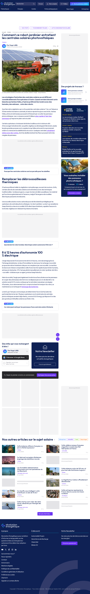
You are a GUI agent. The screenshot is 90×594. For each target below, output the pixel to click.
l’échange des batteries (29, 287)
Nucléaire (64, 495)
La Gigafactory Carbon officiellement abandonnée (74, 480)
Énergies (21, 9)
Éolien (19, 450)
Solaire (9, 32)
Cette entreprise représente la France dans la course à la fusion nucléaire (72, 491)
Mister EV (34, 545)
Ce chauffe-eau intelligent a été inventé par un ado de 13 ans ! (28, 492)
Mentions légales (7, 566)
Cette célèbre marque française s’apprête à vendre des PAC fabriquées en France (72, 446)
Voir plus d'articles (45, 514)
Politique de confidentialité (10, 569)
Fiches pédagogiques (52, 9)
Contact (4, 560)
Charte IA (4, 578)
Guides (35, 9)
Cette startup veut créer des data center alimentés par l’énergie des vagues (29, 503)
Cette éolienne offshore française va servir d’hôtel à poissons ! (30, 447)
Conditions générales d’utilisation (12, 572)
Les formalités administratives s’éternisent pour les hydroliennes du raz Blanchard (30, 469)
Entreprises (85, 9)
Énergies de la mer (23, 473)
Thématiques (6, 9)
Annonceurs (5, 563)
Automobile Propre (37, 536)
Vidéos (64, 4)
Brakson (77, 589)
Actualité (70, 439)
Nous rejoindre (6, 557)
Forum (41, 4)
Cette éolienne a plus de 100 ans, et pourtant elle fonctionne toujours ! (73, 469)
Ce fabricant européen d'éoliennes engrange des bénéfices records (29, 458)
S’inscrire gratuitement (69, 543)
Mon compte (52, 4)
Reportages (70, 9)
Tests (76, 439)
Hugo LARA (14, 45)
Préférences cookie (8, 575)
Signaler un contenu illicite (10, 581)
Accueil (4, 32)
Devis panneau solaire (79, 4)
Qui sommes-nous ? (8, 554)
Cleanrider (34, 542)
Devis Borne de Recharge (39, 539)
